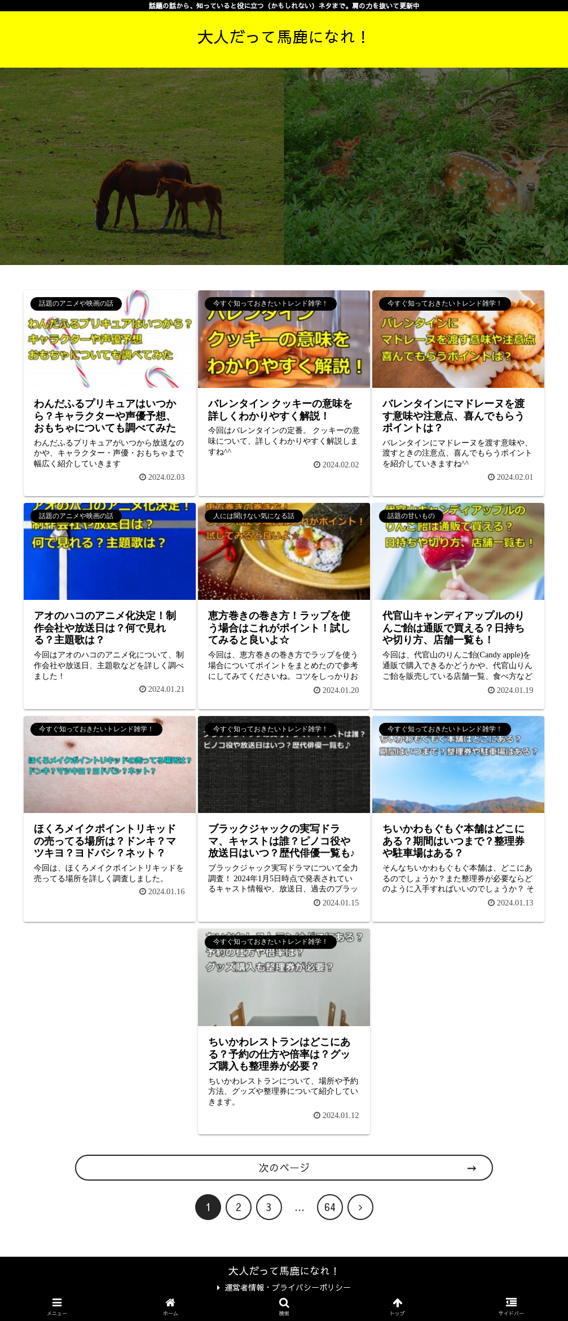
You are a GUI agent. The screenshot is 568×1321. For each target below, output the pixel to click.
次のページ (284, 1167)
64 (330, 1207)
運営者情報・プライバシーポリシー (284, 1287)
